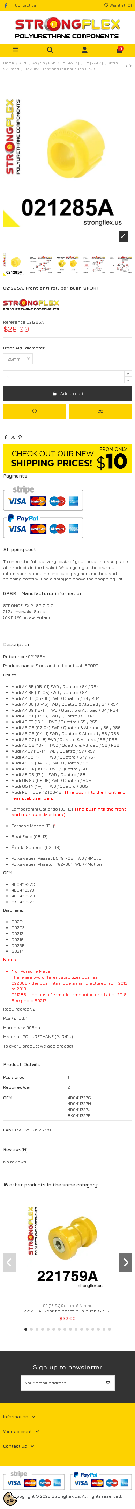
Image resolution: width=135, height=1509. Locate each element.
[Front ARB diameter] (18, 358)
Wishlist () (118, 5)
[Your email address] (61, 1383)
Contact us (25, 5)
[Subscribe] (108, 1383)
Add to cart (67, 393)
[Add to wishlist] (34, 411)
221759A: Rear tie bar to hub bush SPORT (67, 1311)
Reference (14, 322)
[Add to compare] (100, 411)
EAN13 (9, 1129)
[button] (25, 1329)
